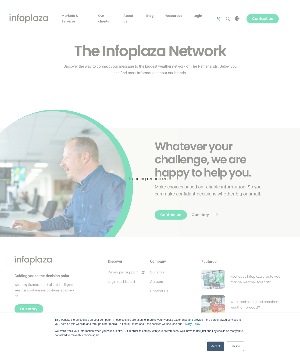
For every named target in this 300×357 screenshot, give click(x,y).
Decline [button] (235, 346)
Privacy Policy (191, 324)
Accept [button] (215, 346)
